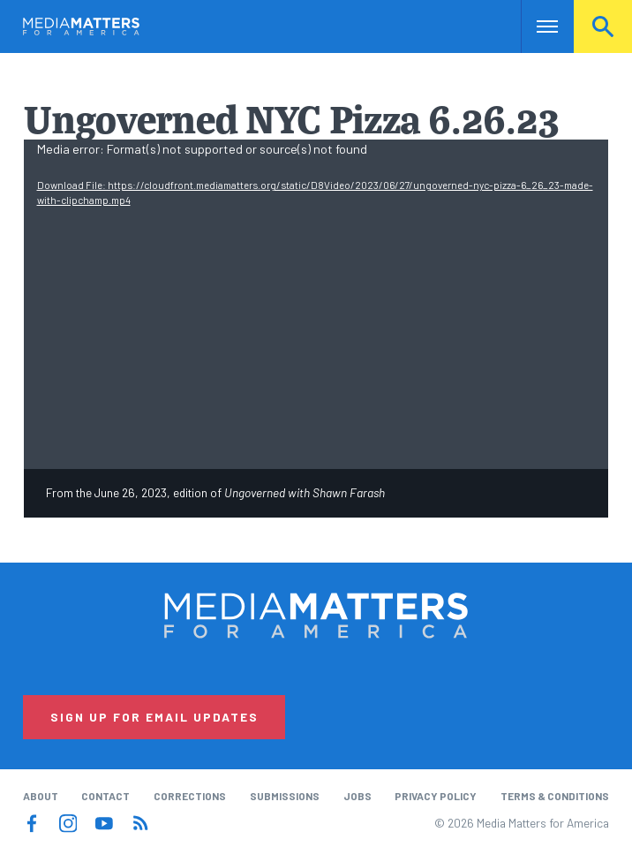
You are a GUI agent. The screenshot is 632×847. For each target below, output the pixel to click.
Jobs (357, 796)
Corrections (190, 796)
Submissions (285, 796)
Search (603, 26)
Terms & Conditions (554, 796)
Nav (536, 26)
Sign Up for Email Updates (154, 716)
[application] (316, 304)
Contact (105, 796)
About (40, 796)
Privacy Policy (436, 796)
